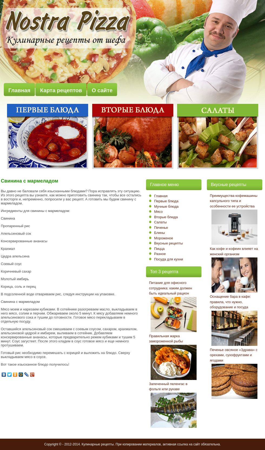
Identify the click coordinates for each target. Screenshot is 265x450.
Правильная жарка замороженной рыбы (166, 338)
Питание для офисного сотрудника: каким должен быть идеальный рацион (170, 288)
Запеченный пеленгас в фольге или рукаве (168, 386)
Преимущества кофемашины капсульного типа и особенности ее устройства (233, 201)
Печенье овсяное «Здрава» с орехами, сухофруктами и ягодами (233, 355)
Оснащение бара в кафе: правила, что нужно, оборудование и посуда (230, 302)
